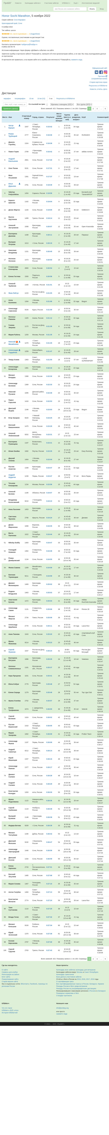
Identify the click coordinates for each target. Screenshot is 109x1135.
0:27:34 (49, 925)
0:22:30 (49, 376)
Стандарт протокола (64, 995)
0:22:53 (49, 401)
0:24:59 (49, 568)
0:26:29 (49, 784)
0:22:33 (49, 385)
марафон (7, 98)
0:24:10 (49, 501)
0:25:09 (49, 617)
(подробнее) (35, 34)
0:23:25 (49, 418)
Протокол (102, 76)
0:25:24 (49, 651)
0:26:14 (49, 751)
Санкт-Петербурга (91, 972)
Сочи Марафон (20, 20)
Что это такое (7, 1008)
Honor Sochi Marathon (16, 15)
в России (91, 991)
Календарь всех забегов (65, 970)
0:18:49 (49, 185)
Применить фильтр (10, 109)
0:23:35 (49, 451)
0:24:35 (49, 526)
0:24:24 (49, 518)
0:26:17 (49, 767)
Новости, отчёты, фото (98, 89)
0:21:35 (49, 326)
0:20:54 (49, 268)
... (101, 109)
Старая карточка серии (98, 82)
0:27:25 (49, 909)
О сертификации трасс (65, 981)
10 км (31, 98)
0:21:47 (49, 351)
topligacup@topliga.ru (29, 44)
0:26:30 (49, 792)
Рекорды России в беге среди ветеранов (71, 986)
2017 (88, 979)
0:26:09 (49, 734)
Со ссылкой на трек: (37, 104)
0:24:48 (49, 551)
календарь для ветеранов (85, 970)
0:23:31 (49, 434)
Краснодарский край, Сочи (12, 23)
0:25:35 (49, 659)
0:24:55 (49, 559)
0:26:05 (49, 726)
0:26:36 (49, 801)
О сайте (5, 970)
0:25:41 (49, 676)
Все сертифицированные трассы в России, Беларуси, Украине (80, 984)
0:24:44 (49, 534)
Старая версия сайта (10, 981)
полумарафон (20, 98)
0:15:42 (49, 127)
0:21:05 (49, 293)
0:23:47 (49, 468)
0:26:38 (49, 809)
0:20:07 (49, 226)
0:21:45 (49, 343)
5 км (50, 98)
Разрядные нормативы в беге (67, 993)
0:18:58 (49, 193)
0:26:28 (49, 776)
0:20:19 (49, 243)
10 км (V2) (41, 98)
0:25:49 (49, 692)
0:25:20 (49, 634)
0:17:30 (49, 160)
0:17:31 (49, 168)
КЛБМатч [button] (66, 3)
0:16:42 (49, 152)
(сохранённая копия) (99, 79)
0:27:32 (49, 917)
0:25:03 (49, 593)
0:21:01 (49, 285)
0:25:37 (49, 667)
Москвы (80, 972)
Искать (92, 9)
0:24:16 (49, 509)
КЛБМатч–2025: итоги (10, 1010)
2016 (92, 979)
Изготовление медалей (90, 3)
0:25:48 (49, 684)
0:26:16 (49, 759)
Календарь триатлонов (65, 974)
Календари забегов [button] (33, 3)
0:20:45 (49, 251)
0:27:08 (49, 875)
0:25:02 (49, 584)
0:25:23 (49, 642)
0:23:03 (49, 409)
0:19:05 (49, 210)
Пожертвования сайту (10, 979)
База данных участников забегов (68, 977)
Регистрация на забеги (10, 974)
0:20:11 (49, 235)
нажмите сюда (76, 60)
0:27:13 (49, 892)
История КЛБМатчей (9, 1013)
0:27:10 (49, 884)
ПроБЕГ (8, 3)
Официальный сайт (99, 68)
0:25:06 (49, 609)
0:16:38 (49, 143)
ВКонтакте (25, 984)
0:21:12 (49, 318)
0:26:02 (49, 717)
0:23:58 (49, 484)
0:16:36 (49, 135)
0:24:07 (49, 493)
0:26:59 (49, 850)
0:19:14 (49, 218)
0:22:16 (49, 368)
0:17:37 (49, 177)
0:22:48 (49, 393)
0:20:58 (49, 276)
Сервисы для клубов (10, 972)
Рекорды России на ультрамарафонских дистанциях (76, 988)
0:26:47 (49, 842)
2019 (79, 979)
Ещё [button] (76, 3)
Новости (18, 3)
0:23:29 (49, 426)
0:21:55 (49, 360)
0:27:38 (49, 934)
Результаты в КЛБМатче (98, 86)
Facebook (33, 984)
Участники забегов (51, 3)
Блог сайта (6, 977)
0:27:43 (49, 950)
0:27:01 (49, 867)
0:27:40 (49, 942)
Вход (102, 9)
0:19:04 (49, 201)
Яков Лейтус (13, 293)
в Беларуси (101, 991)
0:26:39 (49, 825)
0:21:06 (49, 301)
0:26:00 (49, 709)
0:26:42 (49, 834)
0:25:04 (49, 601)
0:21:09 (49, 310)
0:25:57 (49, 701)
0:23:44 (49, 459)
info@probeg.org (62, 1008)
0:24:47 (49, 543)
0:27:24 (49, 900)
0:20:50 (49, 260)
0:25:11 (49, 626)
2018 (83, 979)
